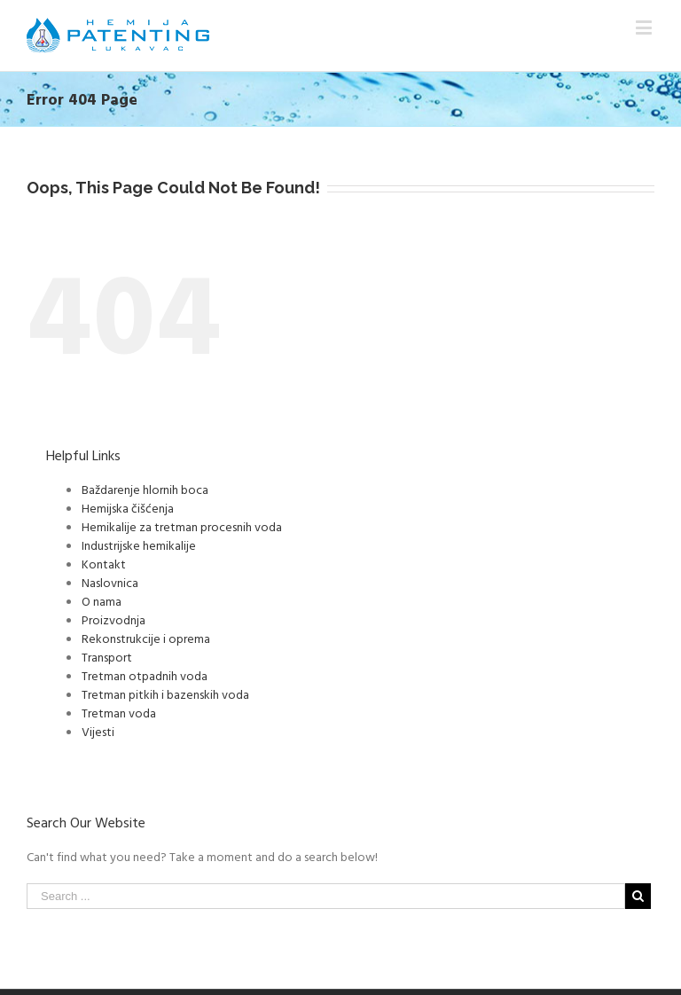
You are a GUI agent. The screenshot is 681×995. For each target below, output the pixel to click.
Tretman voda (119, 712)
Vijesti (98, 731)
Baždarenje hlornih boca (145, 489)
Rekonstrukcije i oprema (146, 638)
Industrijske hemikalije (139, 545)
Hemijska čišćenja (128, 507)
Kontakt (104, 563)
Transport (107, 656)
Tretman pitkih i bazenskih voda (165, 694)
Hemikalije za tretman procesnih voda (182, 526)
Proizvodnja (113, 619)
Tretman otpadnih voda (144, 675)
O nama (101, 601)
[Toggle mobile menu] (645, 27)
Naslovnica (110, 582)
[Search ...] (326, 896)
